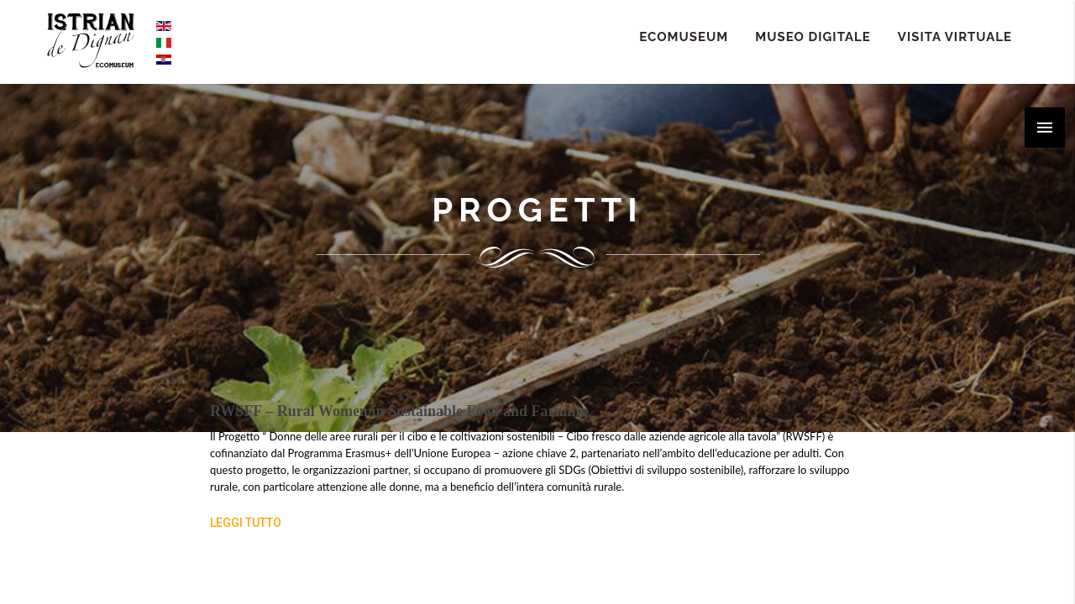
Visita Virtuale (955, 36)
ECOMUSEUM (683, 36)
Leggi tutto (245, 522)
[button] (1045, 127)
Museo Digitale (813, 36)
